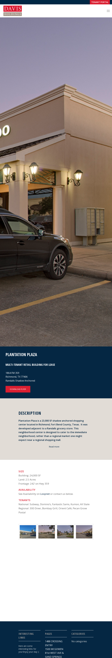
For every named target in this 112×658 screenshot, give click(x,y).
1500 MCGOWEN (54, 649)
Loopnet (45, 494)
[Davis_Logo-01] (12, 10)
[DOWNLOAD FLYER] (18, 389)
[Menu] (108, 11)
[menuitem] (99, 2)
